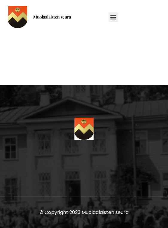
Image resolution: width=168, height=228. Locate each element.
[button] (113, 17)
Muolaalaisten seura (52, 17)
